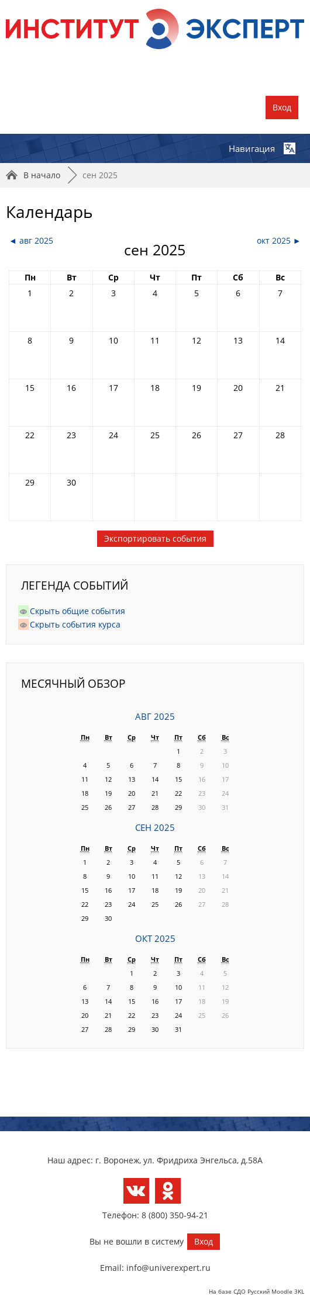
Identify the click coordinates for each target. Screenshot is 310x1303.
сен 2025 (100, 175)
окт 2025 (155, 939)
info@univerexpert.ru (168, 1267)
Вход (282, 107)
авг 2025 (155, 717)
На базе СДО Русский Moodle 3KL (256, 1291)
